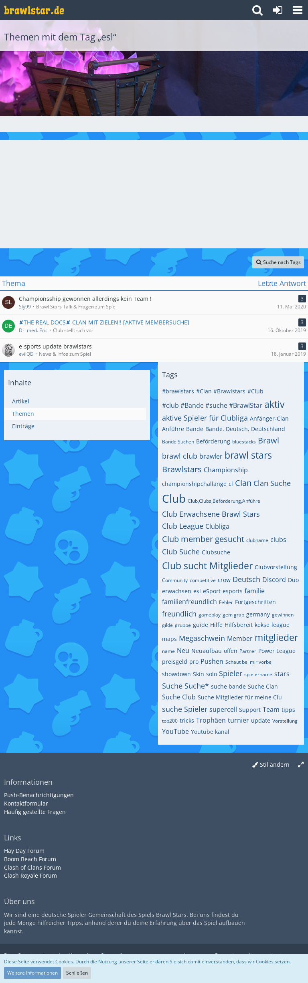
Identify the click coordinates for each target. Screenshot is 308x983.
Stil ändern (275, 764)
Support (250, 709)
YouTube (175, 731)
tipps (288, 709)
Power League (277, 651)
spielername (258, 674)
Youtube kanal (210, 731)
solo (211, 674)
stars (282, 673)
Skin (198, 674)
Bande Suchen (178, 441)
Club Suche (181, 551)
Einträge (23, 426)
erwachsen (176, 591)
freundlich (179, 613)
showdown (176, 674)
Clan (243, 482)
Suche (172, 686)
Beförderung (213, 441)
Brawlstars (182, 469)
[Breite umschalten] (301, 765)
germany (258, 614)
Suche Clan (263, 686)
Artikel (20, 401)
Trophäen (211, 720)
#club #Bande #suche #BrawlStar (212, 405)
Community (175, 580)
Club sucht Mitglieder (207, 565)
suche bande (228, 686)
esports (233, 591)
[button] (298, 10)
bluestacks (244, 441)
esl (197, 591)
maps (169, 639)
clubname (257, 540)
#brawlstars (178, 391)
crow (224, 580)
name (168, 651)
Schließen (77, 972)
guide (200, 624)
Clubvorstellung (276, 567)
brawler (211, 456)
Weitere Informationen (32, 972)
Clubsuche (216, 552)
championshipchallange (194, 483)
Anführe (173, 429)
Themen (23, 413)
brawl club (179, 456)
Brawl (268, 440)
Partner (247, 651)
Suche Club (179, 697)
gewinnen (283, 614)
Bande (194, 429)
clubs (278, 539)
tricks (187, 720)
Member (240, 638)
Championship (226, 469)
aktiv (274, 404)
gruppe (183, 625)
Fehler (226, 602)
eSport (212, 591)
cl (231, 483)
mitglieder (276, 637)
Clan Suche (272, 483)
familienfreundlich (189, 601)
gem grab (233, 614)
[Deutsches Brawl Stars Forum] (34, 10)
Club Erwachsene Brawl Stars (211, 514)
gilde (167, 625)
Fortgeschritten (255, 602)
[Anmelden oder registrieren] (278, 10)
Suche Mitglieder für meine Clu (240, 697)
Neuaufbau (206, 651)
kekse (262, 624)
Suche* (196, 686)
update (260, 720)
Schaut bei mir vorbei (249, 662)
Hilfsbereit (239, 624)
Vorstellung (285, 720)
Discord (274, 579)
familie (255, 590)
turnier (238, 720)
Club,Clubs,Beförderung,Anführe (224, 501)
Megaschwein (202, 638)
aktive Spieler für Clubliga (205, 418)
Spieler (230, 673)
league (281, 624)
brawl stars (248, 455)
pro (194, 661)
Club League (182, 526)
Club (174, 498)
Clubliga (217, 526)
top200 (170, 720)
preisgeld (174, 661)
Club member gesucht (203, 539)
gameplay (210, 614)
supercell (223, 709)
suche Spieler (184, 709)
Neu (183, 650)
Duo (293, 580)
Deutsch (246, 579)
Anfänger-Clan (269, 418)
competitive (203, 580)
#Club (255, 391)
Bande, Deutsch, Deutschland (245, 429)
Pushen (212, 661)
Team (271, 709)
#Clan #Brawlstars (220, 391)
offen (230, 651)
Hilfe (216, 624)
